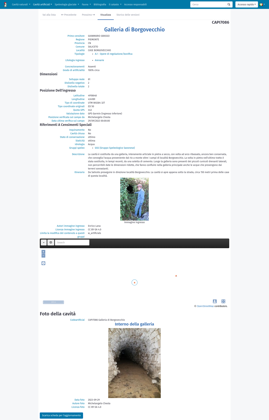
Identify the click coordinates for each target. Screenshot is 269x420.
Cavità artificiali (41, 4)
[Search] (208, 4)
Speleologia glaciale (66, 4)
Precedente (69, 14)
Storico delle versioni (127, 14)
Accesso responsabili (135, 4)
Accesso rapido (246, 4)
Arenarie (99, 60)
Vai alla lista (49, 14)
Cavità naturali (20, 4)
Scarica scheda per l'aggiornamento (61, 415)
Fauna (85, 4)
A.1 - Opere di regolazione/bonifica (113, 53)
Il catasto (114, 4)
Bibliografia (100, 4)
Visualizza (105, 14)
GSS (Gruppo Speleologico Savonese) (115, 147)
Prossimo (88, 14)
